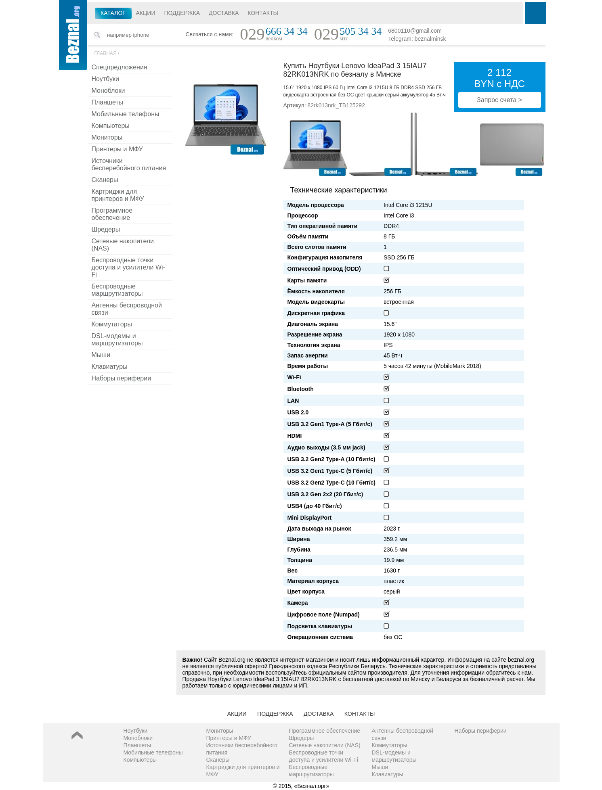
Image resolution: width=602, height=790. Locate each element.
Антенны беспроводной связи (127, 309)
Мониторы (107, 137)
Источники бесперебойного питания (129, 164)
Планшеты (108, 102)
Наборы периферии (121, 378)
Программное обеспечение (112, 214)
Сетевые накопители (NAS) (123, 245)
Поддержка (182, 13)
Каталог (113, 13)
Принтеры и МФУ (117, 149)
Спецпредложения (119, 67)
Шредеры (106, 229)
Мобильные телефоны (125, 114)
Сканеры (105, 179)
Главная (105, 53)
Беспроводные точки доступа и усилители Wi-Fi (128, 267)
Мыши (101, 354)
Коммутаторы (112, 324)
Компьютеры (111, 125)
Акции (145, 13)
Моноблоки (108, 90)
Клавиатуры (110, 366)
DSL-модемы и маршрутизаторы (117, 339)
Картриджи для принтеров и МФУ (118, 195)
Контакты (263, 13)
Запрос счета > (499, 99)
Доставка (224, 13)
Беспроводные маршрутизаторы (117, 290)
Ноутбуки (105, 78)
